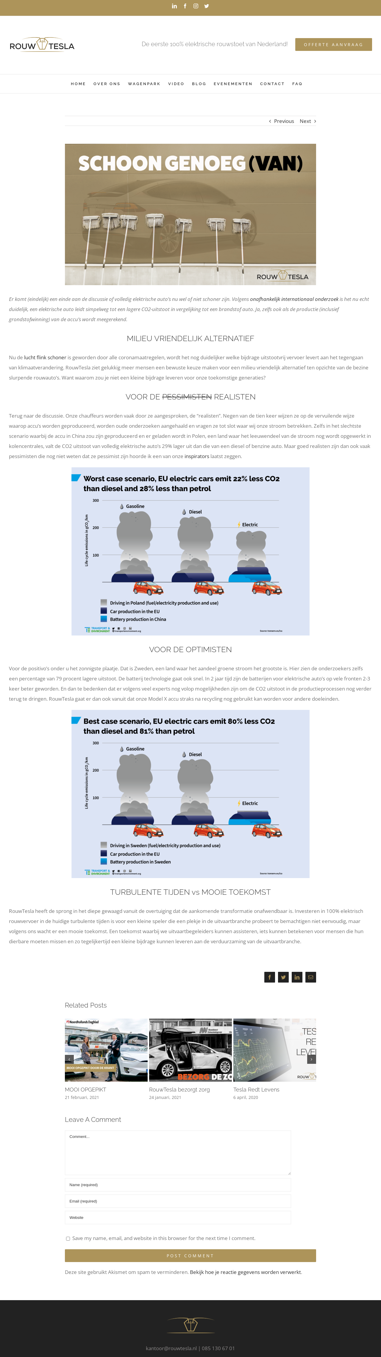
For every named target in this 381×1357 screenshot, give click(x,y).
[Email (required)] (178, 1201)
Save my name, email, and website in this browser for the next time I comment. (163, 1238)
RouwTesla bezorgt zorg (179, 1089)
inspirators (197, 456)
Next (305, 121)
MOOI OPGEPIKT (85, 1089)
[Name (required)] (178, 1185)
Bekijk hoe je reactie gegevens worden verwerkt (245, 1272)
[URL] (178, 1217)
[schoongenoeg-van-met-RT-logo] (190, 214)
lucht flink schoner (45, 357)
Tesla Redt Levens (256, 1089)
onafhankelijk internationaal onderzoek (294, 299)
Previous (284, 121)
